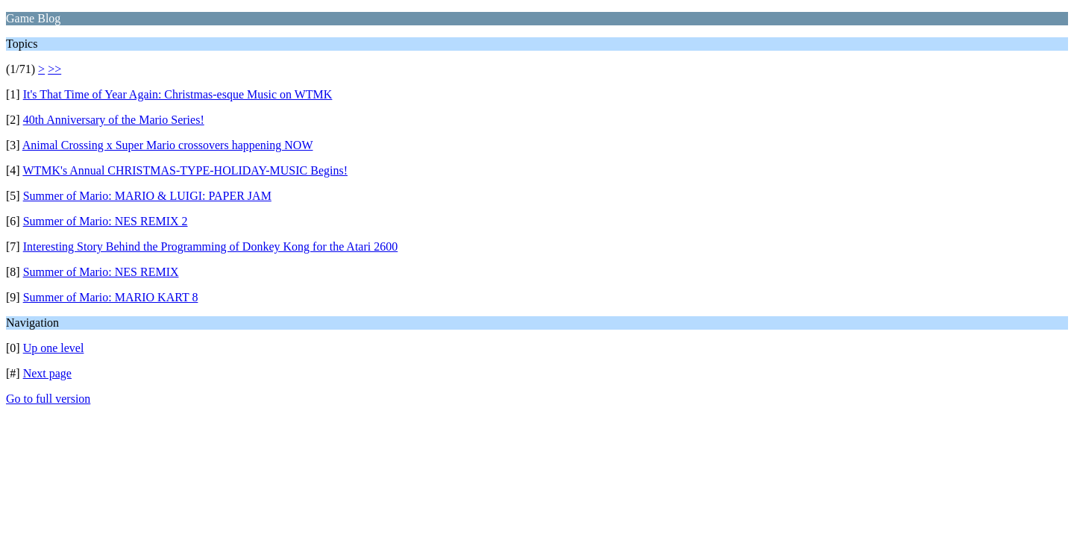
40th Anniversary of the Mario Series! (113, 119)
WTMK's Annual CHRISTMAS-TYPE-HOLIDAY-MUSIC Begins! (185, 170)
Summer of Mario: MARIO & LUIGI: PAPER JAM (147, 195)
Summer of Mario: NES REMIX (101, 272)
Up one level (53, 348)
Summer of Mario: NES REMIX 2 (105, 221)
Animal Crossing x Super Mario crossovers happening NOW (167, 145)
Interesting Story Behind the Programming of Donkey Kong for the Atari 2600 (210, 246)
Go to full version (48, 398)
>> (54, 69)
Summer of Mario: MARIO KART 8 (110, 297)
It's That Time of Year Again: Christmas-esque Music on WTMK (178, 94)
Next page (47, 373)
